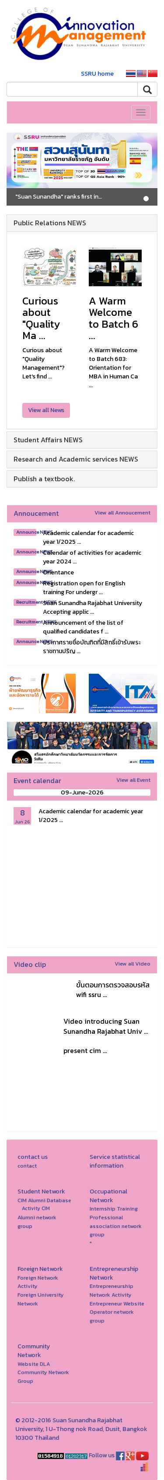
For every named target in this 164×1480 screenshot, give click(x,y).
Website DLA (33, 1364)
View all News (46, 410)
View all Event (133, 780)
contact (27, 1166)
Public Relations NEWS (50, 222)
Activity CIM (36, 1208)
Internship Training (114, 1208)
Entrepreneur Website (117, 1303)
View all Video (132, 963)
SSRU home (97, 73)
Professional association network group (116, 1226)
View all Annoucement (122, 512)
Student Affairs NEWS (48, 439)
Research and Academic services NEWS (76, 459)
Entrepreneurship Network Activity (111, 1290)
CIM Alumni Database (44, 1200)
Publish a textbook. (44, 478)
